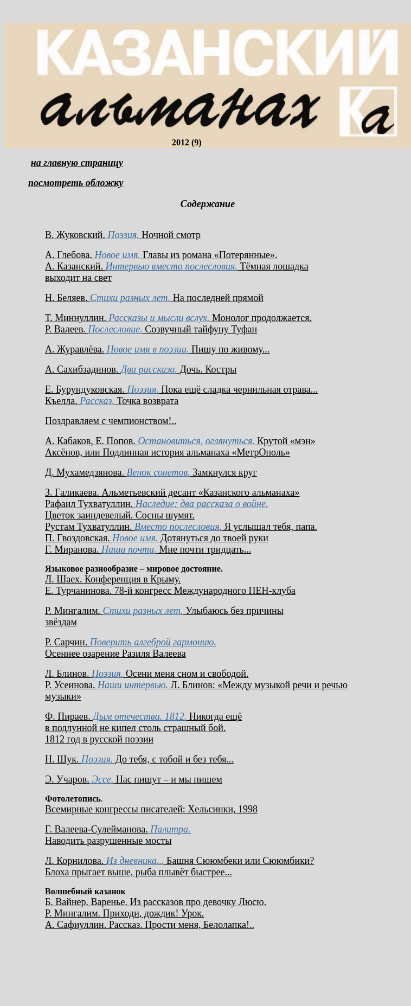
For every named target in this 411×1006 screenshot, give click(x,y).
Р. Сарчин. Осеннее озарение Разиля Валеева (130, 648)
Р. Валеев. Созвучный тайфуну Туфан (151, 329)
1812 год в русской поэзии (99, 739)
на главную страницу (77, 162)
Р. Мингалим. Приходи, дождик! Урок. (124, 913)
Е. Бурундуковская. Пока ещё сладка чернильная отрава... (181, 389)
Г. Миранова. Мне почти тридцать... (148, 549)
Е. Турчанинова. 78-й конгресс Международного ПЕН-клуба (170, 590)
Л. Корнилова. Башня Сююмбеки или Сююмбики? (179, 860)
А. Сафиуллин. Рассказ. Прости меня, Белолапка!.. (149, 924)
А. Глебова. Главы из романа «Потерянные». (161, 254)
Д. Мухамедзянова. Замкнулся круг (151, 472)
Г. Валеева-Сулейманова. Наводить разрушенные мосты (118, 835)
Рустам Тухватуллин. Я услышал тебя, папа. (181, 526)
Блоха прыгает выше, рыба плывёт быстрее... (138, 872)
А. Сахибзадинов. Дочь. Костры (140, 369)
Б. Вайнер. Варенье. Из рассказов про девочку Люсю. (155, 901)
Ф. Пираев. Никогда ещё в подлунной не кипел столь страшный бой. (143, 722)
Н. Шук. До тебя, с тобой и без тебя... (139, 759)
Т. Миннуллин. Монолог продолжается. (178, 317)
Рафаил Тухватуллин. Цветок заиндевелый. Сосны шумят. (156, 509)
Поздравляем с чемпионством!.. (110, 420)
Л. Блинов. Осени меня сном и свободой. (146, 673)
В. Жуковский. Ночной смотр (123, 234)
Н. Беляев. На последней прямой (154, 297)
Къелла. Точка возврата (111, 400)
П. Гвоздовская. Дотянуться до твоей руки (156, 538)
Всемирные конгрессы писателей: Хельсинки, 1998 (151, 809)
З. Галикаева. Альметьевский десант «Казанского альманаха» (172, 492)
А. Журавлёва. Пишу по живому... (157, 349)
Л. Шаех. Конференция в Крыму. (113, 579)
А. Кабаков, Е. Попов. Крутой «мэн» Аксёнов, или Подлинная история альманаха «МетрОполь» (180, 446)
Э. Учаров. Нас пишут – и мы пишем (133, 779)
